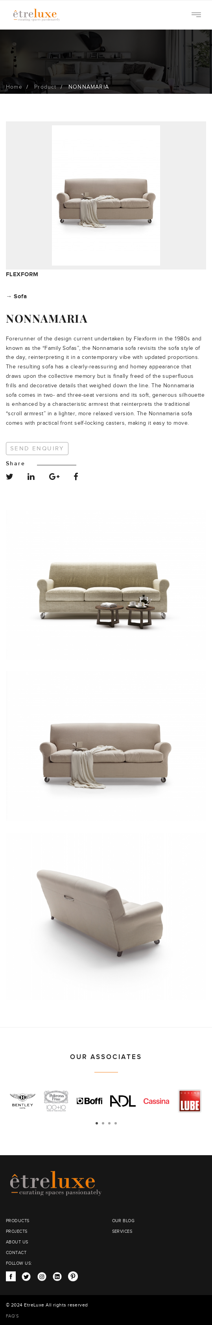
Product (45, 87)
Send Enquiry (37, 448)
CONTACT (16, 1252)
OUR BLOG (123, 1220)
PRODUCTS (17, 1220)
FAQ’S (12, 1316)
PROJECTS (17, 1231)
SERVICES (122, 1231)
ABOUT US (17, 1242)
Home (14, 87)
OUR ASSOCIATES (106, 1057)
